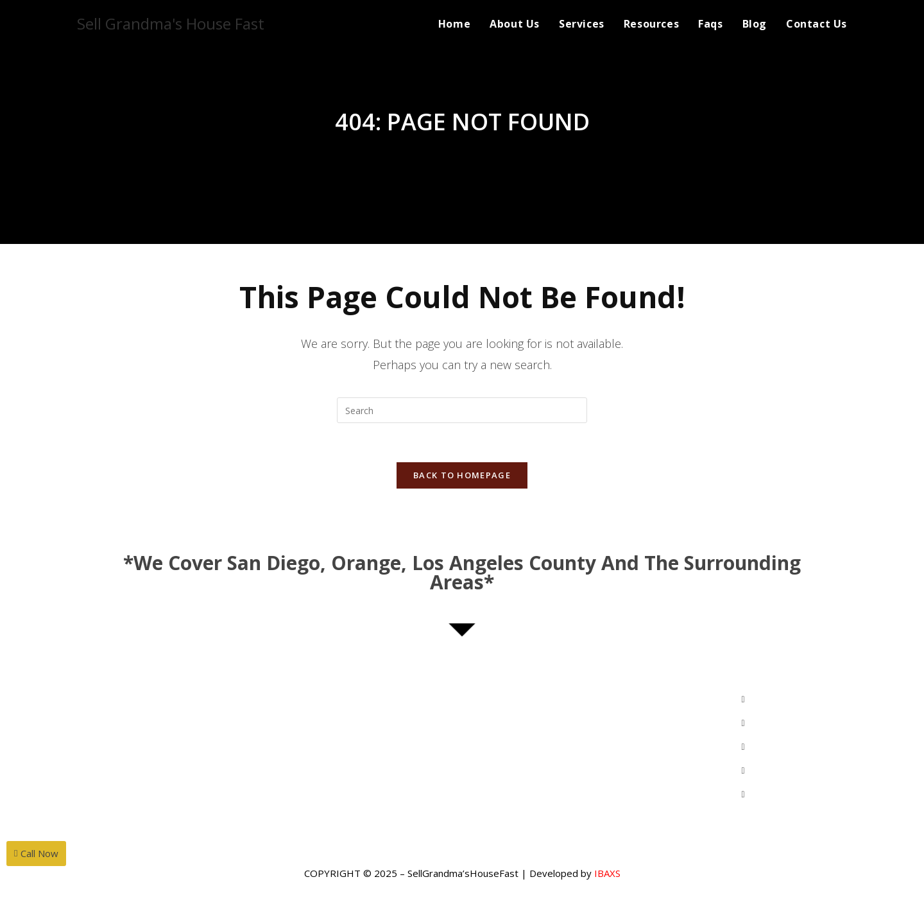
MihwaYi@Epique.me (180, 724)
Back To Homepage (462, 475)
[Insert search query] (462, 410)
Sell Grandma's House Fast (170, 23)
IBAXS (607, 873)
